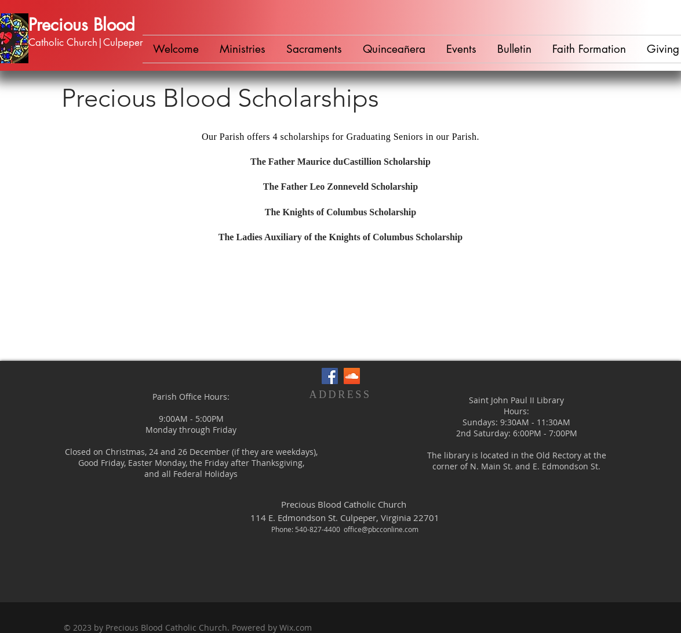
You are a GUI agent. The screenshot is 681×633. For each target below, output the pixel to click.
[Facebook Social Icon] (330, 376)
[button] (242, 49)
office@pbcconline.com (381, 529)
